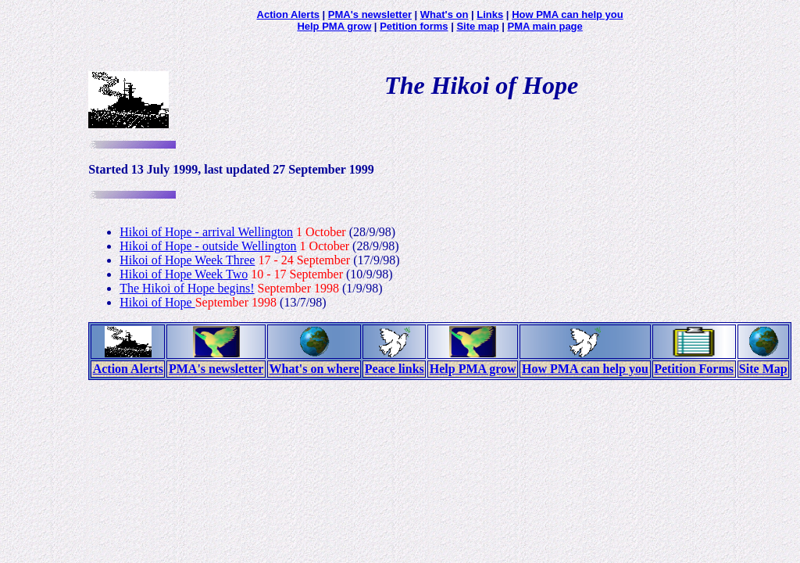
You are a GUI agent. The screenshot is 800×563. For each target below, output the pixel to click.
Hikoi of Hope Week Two (184, 274)
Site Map (763, 368)
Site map (477, 26)
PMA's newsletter (370, 14)
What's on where (314, 368)
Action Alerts (288, 14)
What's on (444, 14)
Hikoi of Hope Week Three (187, 260)
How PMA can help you (567, 14)
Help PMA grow (334, 26)
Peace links (394, 368)
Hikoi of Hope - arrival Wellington (206, 231)
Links (490, 14)
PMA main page (544, 26)
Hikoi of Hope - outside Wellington (208, 246)
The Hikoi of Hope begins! (187, 288)
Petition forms (414, 26)
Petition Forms (694, 368)
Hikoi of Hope (157, 302)
